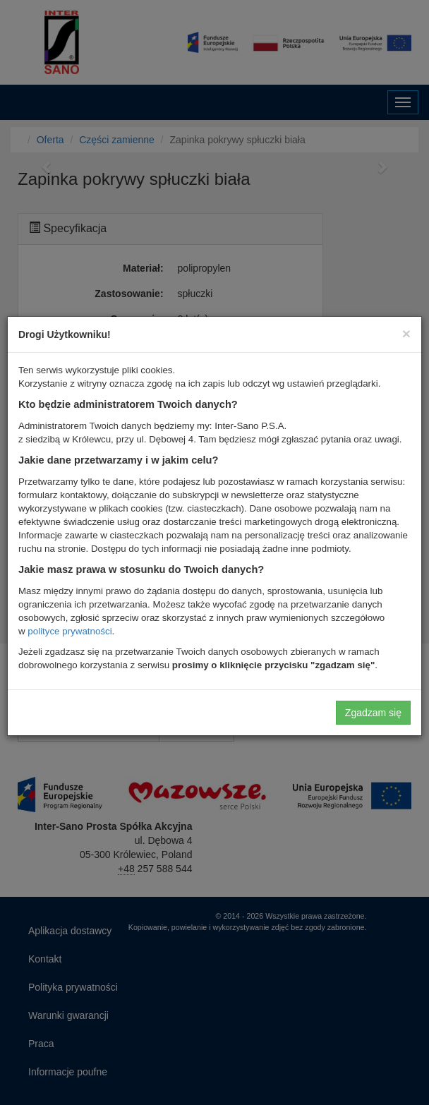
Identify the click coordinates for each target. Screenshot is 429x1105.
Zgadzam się (373, 712)
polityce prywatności (69, 631)
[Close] (406, 333)
